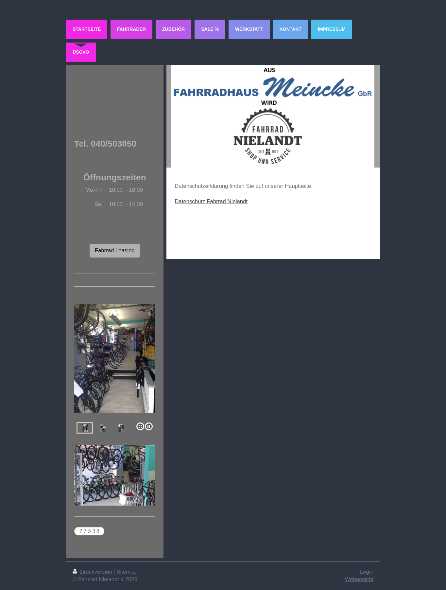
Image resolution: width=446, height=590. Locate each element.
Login (366, 572)
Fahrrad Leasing (115, 250)
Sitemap (126, 572)
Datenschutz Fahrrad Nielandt (211, 201)
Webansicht (359, 579)
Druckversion (93, 572)
